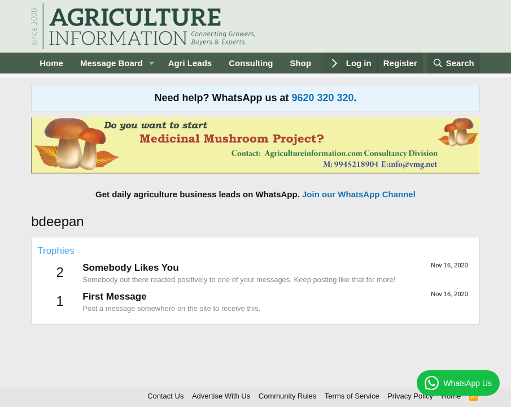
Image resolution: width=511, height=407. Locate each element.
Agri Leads (190, 63)
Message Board (111, 63)
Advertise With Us (221, 396)
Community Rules (288, 396)
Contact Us (165, 396)
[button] (152, 63)
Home (51, 63)
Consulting (251, 63)
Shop (301, 63)
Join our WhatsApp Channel (359, 194)
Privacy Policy (410, 396)
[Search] (453, 63)
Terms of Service (352, 396)
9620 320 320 (322, 97)
